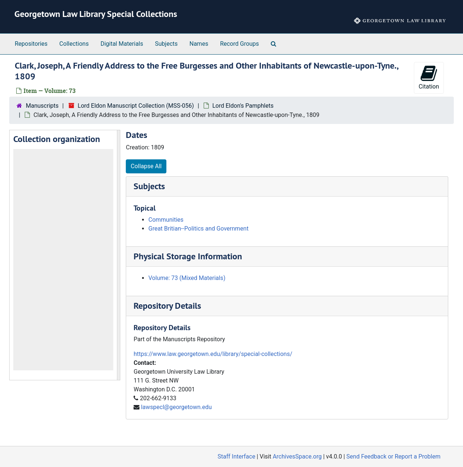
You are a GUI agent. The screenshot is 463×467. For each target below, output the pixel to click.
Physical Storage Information (188, 256)
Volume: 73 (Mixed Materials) (186, 277)
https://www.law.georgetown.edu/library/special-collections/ (213, 353)
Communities (165, 219)
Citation (429, 77)
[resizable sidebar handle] (118, 255)
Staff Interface (236, 456)
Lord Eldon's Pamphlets (243, 105)
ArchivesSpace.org (297, 456)
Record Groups (239, 43)
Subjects (166, 43)
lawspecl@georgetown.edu (176, 407)
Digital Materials (121, 43)
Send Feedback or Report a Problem (393, 456)
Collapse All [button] (146, 166)
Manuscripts (42, 105)
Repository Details (167, 305)
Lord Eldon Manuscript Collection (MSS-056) (136, 105)
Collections (74, 43)
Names (199, 43)
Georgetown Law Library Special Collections (95, 14)
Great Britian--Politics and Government (198, 228)
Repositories (31, 43)
